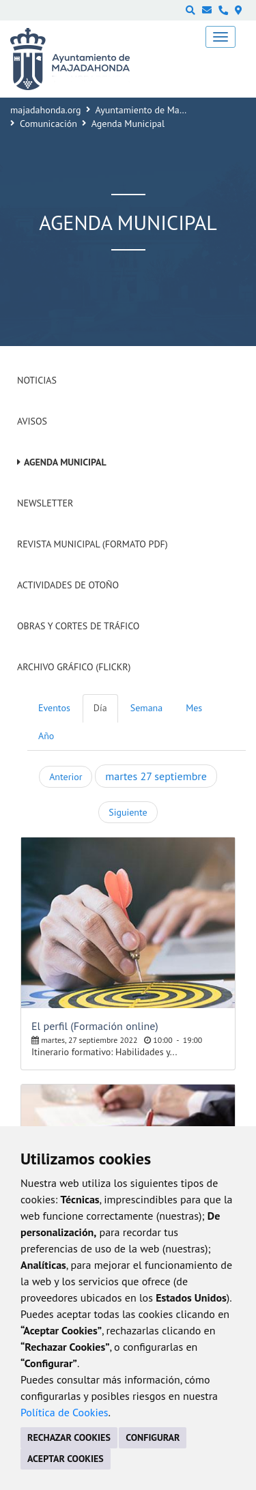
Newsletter (45, 503)
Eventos (54, 708)
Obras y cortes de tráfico (78, 626)
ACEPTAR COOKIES (65, 1458)
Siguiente (128, 812)
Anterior (65, 777)
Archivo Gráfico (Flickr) (74, 667)
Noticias (37, 380)
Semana (146, 708)
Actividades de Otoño (68, 585)
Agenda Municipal (65, 462)
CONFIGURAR (153, 1437)
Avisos (32, 421)
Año (46, 736)
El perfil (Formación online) (94, 1026)
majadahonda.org (45, 110)
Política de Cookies (64, 1412)
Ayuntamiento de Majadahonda (159, 110)
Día (100, 708)
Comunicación (48, 123)
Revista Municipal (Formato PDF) (92, 544)
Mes (194, 708)
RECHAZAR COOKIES (69, 1437)
